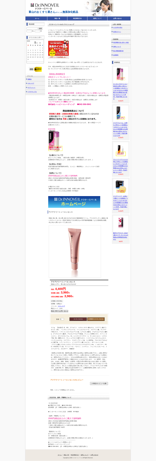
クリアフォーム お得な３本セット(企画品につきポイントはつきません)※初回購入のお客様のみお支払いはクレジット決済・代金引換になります (120, 129)
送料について (97, 18)
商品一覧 (57, 18)
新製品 (30, 79)
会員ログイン (117, 31)
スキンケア (61, 306)
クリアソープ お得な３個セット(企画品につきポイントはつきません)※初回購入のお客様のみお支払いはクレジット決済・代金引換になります (120, 202)
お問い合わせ (117, 18)
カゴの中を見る (117, 27)
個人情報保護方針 (118, 50)
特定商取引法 (77, 18)
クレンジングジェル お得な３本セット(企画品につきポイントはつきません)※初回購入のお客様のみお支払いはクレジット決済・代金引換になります (120, 166)
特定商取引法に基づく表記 (121, 42)
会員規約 (115, 55)
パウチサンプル (32, 91)
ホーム (37, 18)
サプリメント (31, 87)
